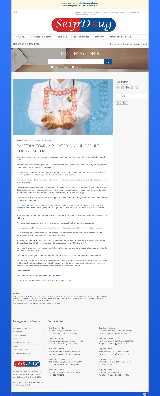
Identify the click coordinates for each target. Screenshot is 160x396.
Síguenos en (62, 37)
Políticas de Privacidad (21, 353)
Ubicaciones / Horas (117, 12)
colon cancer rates (55, 276)
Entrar (94, 15)
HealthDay (34, 304)
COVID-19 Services (81, 37)
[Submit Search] (108, 61)
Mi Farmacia (21, 37)
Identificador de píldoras (98, 12)
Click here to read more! (88, 3)
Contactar (99, 37)
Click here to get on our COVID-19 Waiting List (80, 6)
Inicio (111, 44)
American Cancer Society (26, 208)
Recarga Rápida (133, 12)
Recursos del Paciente (41, 37)
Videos (76, 67)
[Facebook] (15, 12)
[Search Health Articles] (76, 61)
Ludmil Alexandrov (67, 190)
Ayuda (85, 12)
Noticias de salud (59, 67)
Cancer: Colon (122, 103)
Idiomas (77, 12)
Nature (48, 167)
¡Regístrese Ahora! (82, 15)
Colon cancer (21, 157)
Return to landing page (120, 37)
